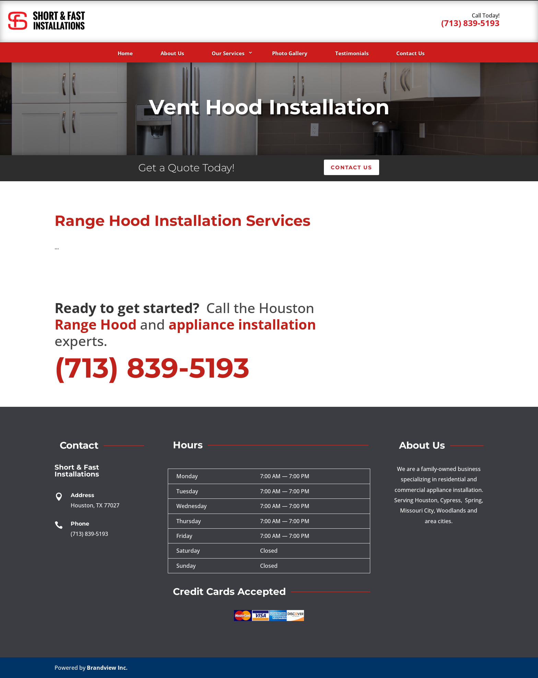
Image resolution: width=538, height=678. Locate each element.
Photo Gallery (289, 53)
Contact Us (410, 53)
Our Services (228, 53)
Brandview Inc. (107, 667)
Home (125, 53)
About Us (172, 53)
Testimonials (352, 53)
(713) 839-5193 (470, 22)
